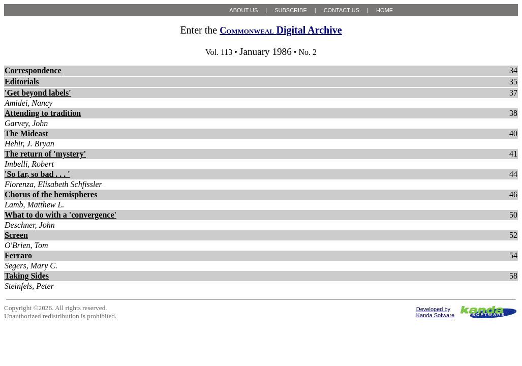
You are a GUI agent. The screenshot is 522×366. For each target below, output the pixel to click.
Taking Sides (27, 275)
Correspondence (33, 70)
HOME (384, 10)
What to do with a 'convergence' (60, 214)
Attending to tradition (43, 113)
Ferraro (18, 255)
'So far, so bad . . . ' (37, 174)
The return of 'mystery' (45, 153)
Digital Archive (281, 30)
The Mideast (26, 133)
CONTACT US (342, 10)
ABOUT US (243, 10)
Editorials (22, 81)
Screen (16, 235)
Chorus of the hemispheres (51, 194)
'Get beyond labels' (38, 92)
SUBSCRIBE (290, 10)
